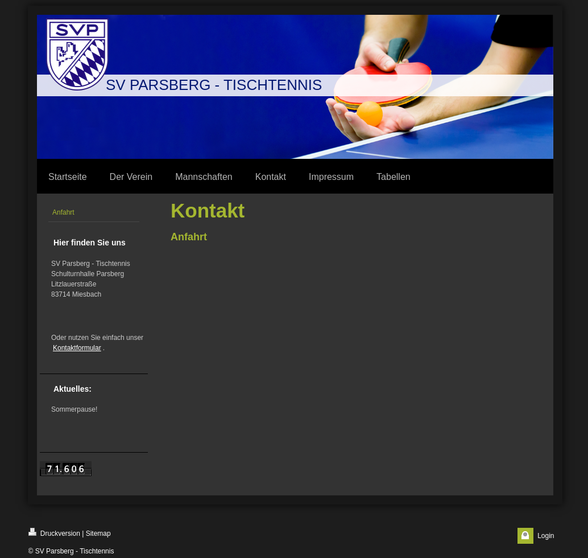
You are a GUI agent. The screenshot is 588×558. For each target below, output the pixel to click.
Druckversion (54, 533)
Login (545, 536)
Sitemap (98, 534)
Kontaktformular (77, 348)
